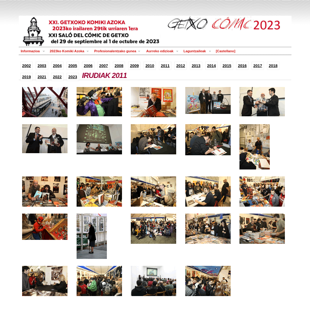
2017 (257, 65)
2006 (88, 65)
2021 (42, 77)
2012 (180, 65)
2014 (211, 65)
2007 (103, 65)
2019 (26, 77)
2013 (196, 65)
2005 (72, 65)
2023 (72, 77)
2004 (57, 65)
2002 (26, 65)
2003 (42, 65)
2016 (242, 65)
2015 (227, 65)
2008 (119, 65)
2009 (134, 65)
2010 (149, 65)
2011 (165, 65)
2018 (273, 65)
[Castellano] (225, 51)
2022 (57, 77)
